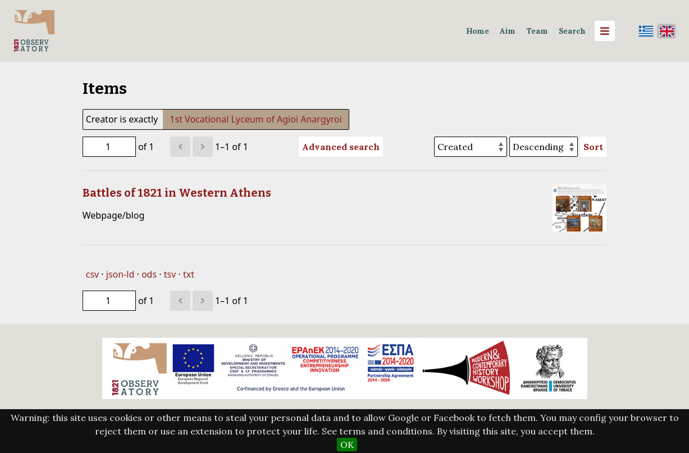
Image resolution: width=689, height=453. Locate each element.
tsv (170, 274)
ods (149, 274)
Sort (593, 146)
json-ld (120, 274)
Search (572, 31)
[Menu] (605, 31)
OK (347, 444)
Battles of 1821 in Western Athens (177, 193)
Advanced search (341, 146)
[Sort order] (543, 147)
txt (188, 274)
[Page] (109, 147)
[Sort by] (470, 147)
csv (92, 274)
